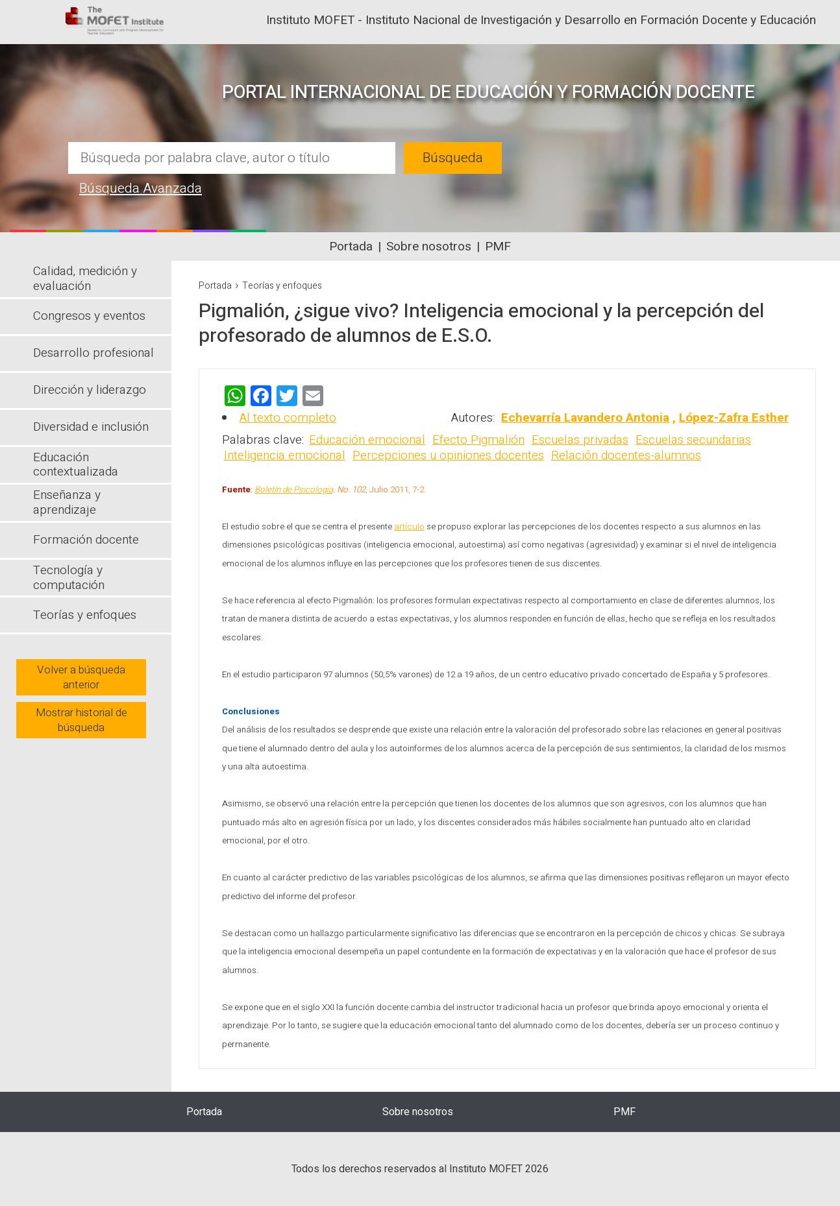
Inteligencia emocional (284, 455)
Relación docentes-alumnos (626, 455)
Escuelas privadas (580, 440)
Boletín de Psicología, (294, 489)
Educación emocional (367, 440)
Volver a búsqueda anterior (81, 677)
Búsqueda (453, 158)
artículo (409, 526)
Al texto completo (288, 418)
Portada (351, 246)
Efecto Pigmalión (478, 440)
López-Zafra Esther (734, 418)
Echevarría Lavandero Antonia (585, 418)
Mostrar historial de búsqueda (81, 720)
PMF (498, 246)
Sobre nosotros (428, 246)
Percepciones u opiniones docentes (448, 455)
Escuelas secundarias (693, 440)
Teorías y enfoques (282, 286)
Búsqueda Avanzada (140, 188)
